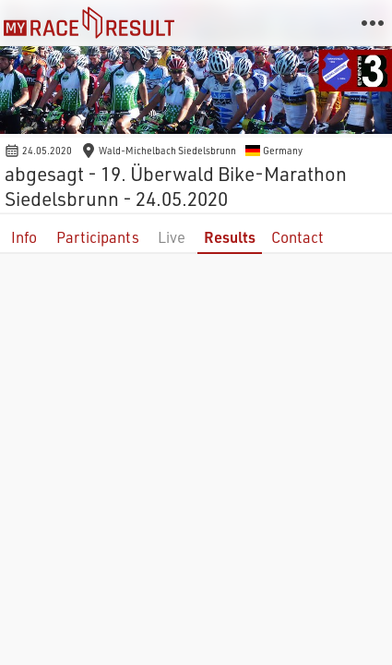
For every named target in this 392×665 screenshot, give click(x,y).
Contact (297, 237)
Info (24, 237)
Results (229, 237)
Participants (97, 237)
